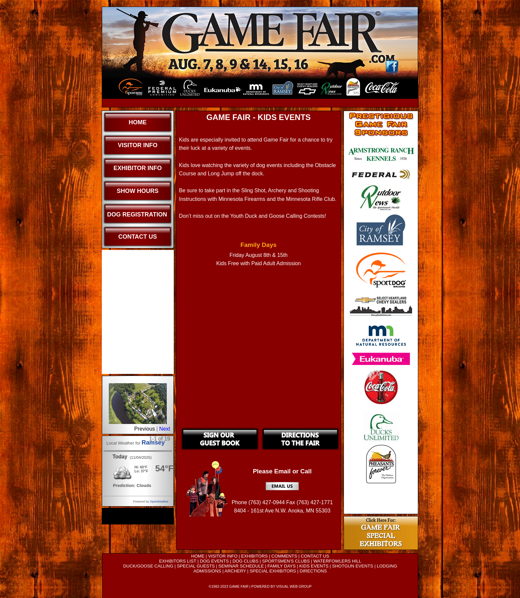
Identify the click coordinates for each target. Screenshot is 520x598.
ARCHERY (235, 570)
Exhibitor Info (137, 168)
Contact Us (137, 236)
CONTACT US (315, 556)
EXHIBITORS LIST (177, 561)
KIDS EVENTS (314, 566)
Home (138, 122)
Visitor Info (138, 145)
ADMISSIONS (207, 570)
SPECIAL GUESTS (196, 566)
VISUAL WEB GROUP (294, 586)
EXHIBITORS (254, 556)
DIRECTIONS (313, 570)
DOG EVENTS (214, 561)
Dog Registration (137, 214)
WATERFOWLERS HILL (337, 561)
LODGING (387, 566)
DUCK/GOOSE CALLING (148, 566)
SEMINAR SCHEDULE (241, 566)
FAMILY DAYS (281, 566)
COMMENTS (284, 556)
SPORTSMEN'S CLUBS (286, 561)
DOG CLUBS (245, 561)
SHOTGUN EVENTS (352, 566)
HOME (198, 556)
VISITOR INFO (222, 556)
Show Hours (138, 191)
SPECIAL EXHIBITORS (273, 570)
